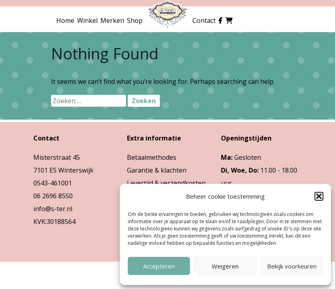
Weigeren (225, 266)
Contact (204, 20)
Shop (135, 20)
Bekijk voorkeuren (292, 266)
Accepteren (159, 266)
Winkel (87, 20)
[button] (319, 196)
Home (65, 20)
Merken (112, 20)
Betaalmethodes (151, 157)
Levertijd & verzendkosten (166, 183)
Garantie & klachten (156, 170)
